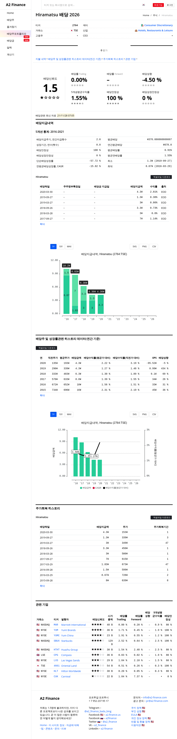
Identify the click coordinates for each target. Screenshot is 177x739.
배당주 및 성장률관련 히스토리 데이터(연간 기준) (74, 59)
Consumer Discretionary (158, 25)
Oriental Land (69, 665)
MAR (56, 624)
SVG (134, 246)
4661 (57, 665)
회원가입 (158, 4)
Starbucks (66, 640)
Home (146, 15)
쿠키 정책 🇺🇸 (138, 707)
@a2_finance (110, 721)
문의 (57, 728)
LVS (56, 660)
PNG (144, 246)
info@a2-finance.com (155, 697)
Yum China (67, 635)
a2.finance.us (113, 714)
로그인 (170, 4)
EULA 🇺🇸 (136, 714)
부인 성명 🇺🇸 (138, 711)
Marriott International (73, 624)
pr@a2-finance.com (157, 700)
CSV (153, 246)
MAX (69, 246)
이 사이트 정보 (56, 725)
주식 (155, 15)
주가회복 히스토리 (113, 59)
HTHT (57, 649)
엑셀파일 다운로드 (161, 176)
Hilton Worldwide (71, 671)
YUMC (57, 635)
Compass (66, 655)
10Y (60, 246)
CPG (56, 655)
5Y (53, 246)
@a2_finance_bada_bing (98, 711)
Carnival (66, 676)
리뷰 (63, 728)
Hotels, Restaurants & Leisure (155, 30)
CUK (56, 676)
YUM (56, 630)
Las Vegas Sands (70, 660)
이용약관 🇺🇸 (138, 725)
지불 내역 (41, 59)
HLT (56, 671)
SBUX (57, 641)
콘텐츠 (49, 728)
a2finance (111, 718)
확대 (42, 224)
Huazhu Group (69, 649)
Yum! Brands (68, 630)
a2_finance (100, 725)
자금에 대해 (72, 725)
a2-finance (107, 728)
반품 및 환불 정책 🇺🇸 (142, 721)
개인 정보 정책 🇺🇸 (141, 718)
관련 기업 (130, 59)
